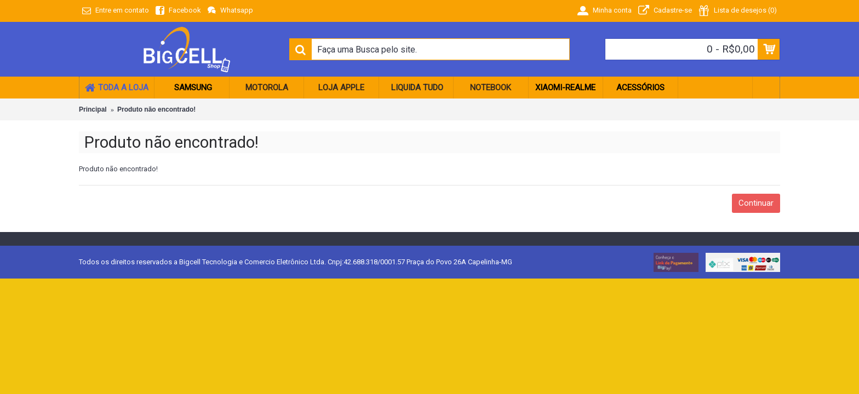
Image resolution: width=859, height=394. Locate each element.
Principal (93, 109)
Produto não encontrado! (156, 109)
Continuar (756, 203)
